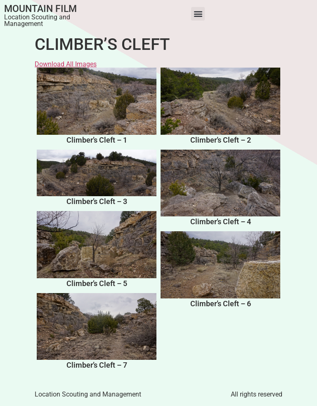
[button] (198, 14)
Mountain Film (40, 8)
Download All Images (66, 64)
